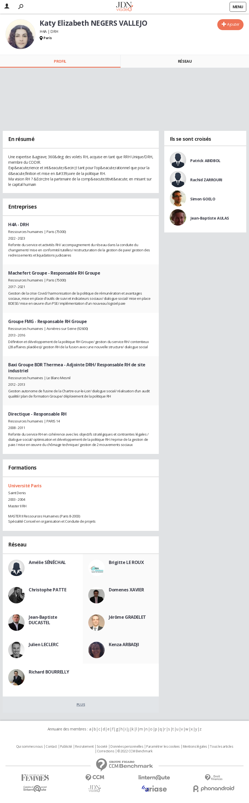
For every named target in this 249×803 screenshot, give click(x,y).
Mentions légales (195, 747)
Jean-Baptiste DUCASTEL (43, 620)
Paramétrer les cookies (163, 747)
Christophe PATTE (47, 590)
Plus (81, 704)
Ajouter (233, 24)
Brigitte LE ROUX (126, 562)
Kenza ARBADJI (124, 644)
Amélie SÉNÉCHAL (47, 562)
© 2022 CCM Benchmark (135, 751)
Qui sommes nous (29, 747)
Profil (60, 61)
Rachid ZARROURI (206, 179)
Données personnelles (126, 747)
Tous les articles (221, 747)
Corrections (105, 751)
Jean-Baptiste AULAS (209, 218)
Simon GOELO (202, 199)
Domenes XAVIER (126, 590)
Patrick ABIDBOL (205, 160)
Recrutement (84, 747)
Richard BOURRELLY (49, 672)
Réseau (185, 61)
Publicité (66, 747)
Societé (102, 747)
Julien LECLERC (43, 644)
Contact (51, 747)
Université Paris (24, 486)
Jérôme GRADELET (127, 617)
